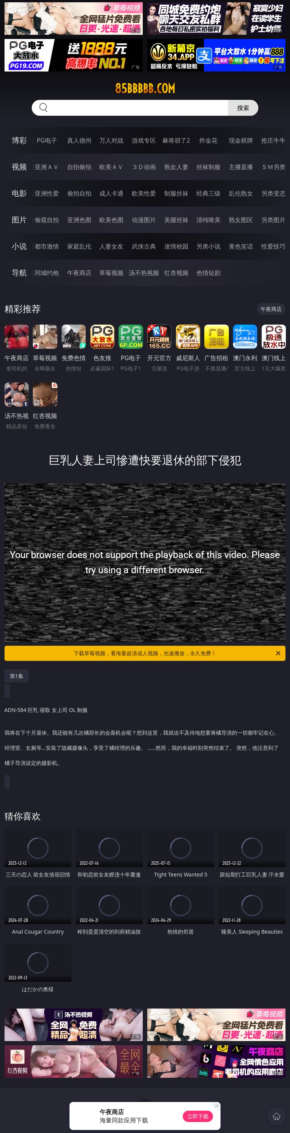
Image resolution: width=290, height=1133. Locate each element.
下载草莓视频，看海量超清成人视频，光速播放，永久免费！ (178, 653)
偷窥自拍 (47, 220)
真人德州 (79, 140)
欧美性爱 (144, 193)
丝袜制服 (208, 167)
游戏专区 (144, 140)
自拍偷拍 (79, 167)
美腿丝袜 (176, 220)
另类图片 (273, 220)
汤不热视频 (144, 273)
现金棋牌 (241, 140)
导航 (19, 272)
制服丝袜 (176, 193)
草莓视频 (111, 273)
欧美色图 (111, 220)
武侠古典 (144, 246)
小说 (19, 246)
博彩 (19, 140)
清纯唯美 (208, 220)
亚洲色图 (79, 220)
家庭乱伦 (79, 246)
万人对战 (111, 140)
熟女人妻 (176, 167)
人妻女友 (111, 246)
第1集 (16, 675)
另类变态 (273, 193)
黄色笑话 (241, 246)
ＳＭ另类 (273, 167)
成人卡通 (111, 193)
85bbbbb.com (145, 88)
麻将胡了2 (176, 140)
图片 (19, 219)
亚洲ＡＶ (47, 167)
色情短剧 (208, 273)
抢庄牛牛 (273, 140)
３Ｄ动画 (144, 167)
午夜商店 (79, 273)
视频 (19, 167)
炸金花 (208, 140)
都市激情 (47, 246)
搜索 (243, 108)
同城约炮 (47, 273)
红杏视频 (176, 273)
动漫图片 (144, 220)
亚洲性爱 (47, 193)
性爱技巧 (273, 246)
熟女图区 (241, 220)
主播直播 (241, 167)
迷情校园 (176, 246)
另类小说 (208, 246)
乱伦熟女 (241, 193)
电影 (19, 193)
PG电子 (47, 140)
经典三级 (208, 193)
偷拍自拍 (79, 193)
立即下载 (197, 1116)
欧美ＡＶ (111, 167)
